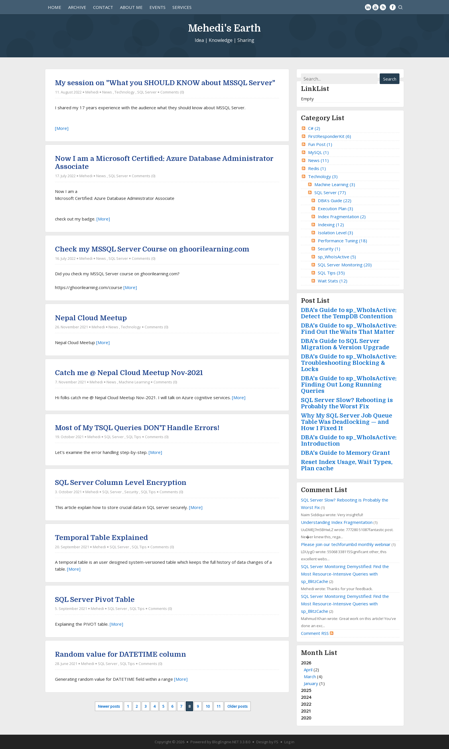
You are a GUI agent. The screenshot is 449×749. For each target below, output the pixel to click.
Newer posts (109, 706)
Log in (289, 741)
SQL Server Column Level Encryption (120, 483)
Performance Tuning (342, 240)
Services (182, 7)
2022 (306, 704)
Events (157, 7)
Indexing (331, 224)
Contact (103, 7)
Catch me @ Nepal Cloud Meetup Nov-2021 (129, 373)
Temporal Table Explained (101, 538)
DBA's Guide (334, 200)
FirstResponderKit (329, 136)
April (308, 669)
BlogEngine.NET (225, 741)
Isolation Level (335, 232)
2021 (306, 711)
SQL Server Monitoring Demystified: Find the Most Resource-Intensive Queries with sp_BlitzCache (345, 573)
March (310, 676)
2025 (306, 690)
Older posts (237, 706)
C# (314, 128)
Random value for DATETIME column (120, 654)
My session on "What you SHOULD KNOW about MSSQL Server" (165, 83)
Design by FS (267, 741)
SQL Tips (133, 436)
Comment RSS (317, 633)
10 (208, 706)
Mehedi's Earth (224, 28)
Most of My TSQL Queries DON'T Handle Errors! (137, 428)
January (311, 683)
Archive (77, 7)
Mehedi (92, 92)
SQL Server (147, 92)
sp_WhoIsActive (337, 257)
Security (131, 491)
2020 (306, 718)
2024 (306, 697)
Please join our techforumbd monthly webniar (346, 544)
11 (218, 706)
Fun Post (320, 144)
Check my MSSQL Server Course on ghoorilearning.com (152, 249)
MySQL (318, 152)
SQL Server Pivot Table (95, 600)
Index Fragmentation (342, 216)
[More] (61, 128)
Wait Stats (332, 281)
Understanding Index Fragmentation (337, 522)
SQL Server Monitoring (345, 265)
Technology (125, 92)
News (107, 92)
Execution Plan (335, 208)
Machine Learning (134, 382)
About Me (131, 7)
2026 (350, 673)
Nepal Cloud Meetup (91, 318)
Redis (317, 168)
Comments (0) (172, 92)
